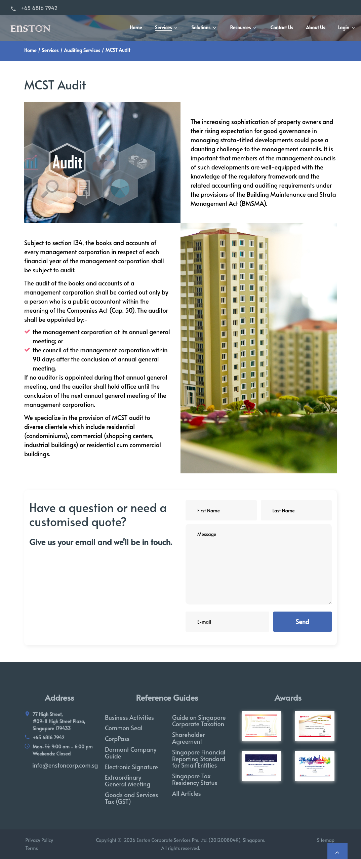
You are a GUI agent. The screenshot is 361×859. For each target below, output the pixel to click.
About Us (315, 28)
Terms (31, 848)
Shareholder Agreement (188, 737)
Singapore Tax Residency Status (194, 779)
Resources (240, 28)
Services (163, 28)
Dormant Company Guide (130, 752)
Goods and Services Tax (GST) (131, 798)
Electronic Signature (131, 767)
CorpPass (117, 738)
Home (136, 28)
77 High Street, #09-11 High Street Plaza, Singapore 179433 (59, 721)
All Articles (186, 793)
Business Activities (129, 717)
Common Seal (124, 728)
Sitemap (327, 840)
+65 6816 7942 (39, 7)
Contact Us (282, 28)
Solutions (201, 28)
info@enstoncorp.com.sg (65, 765)
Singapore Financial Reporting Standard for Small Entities (199, 759)
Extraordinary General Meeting (127, 780)
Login (343, 28)
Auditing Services (82, 50)
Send (302, 621)
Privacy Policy (38, 840)
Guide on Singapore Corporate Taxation (199, 720)
